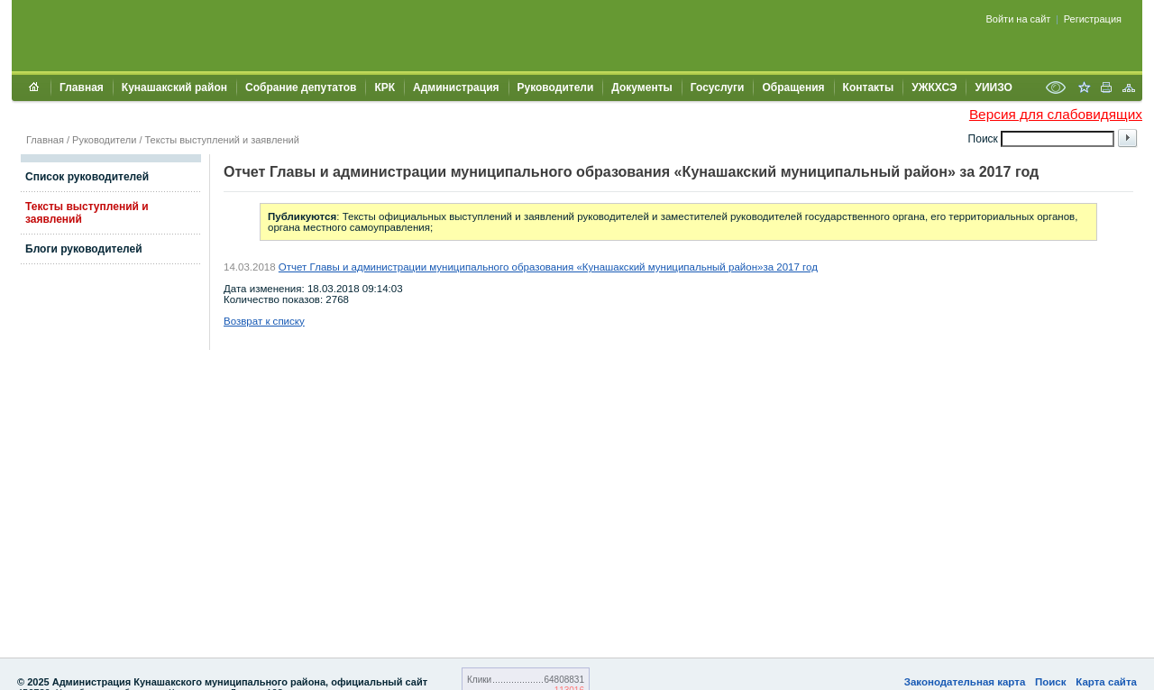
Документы (641, 87)
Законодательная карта (965, 681)
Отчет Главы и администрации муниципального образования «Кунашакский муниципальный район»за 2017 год (548, 267)
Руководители (555, 87)
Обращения (793, 87)
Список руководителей (87, 176)
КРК (384, 87)
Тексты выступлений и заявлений (222, 139)
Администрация (456, 87)
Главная (82, 87)
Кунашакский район (174, 87)
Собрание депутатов (300, 87)
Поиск (1051, 681)
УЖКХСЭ (934, 87)
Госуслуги (718, 87)
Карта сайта (1106, 681)
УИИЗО (993, 87)
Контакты (868, 87)
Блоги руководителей (83, 249)
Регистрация (1093, 19)
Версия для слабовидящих (1055, 114)
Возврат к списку (264, 321)
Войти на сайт (1018, 19)
